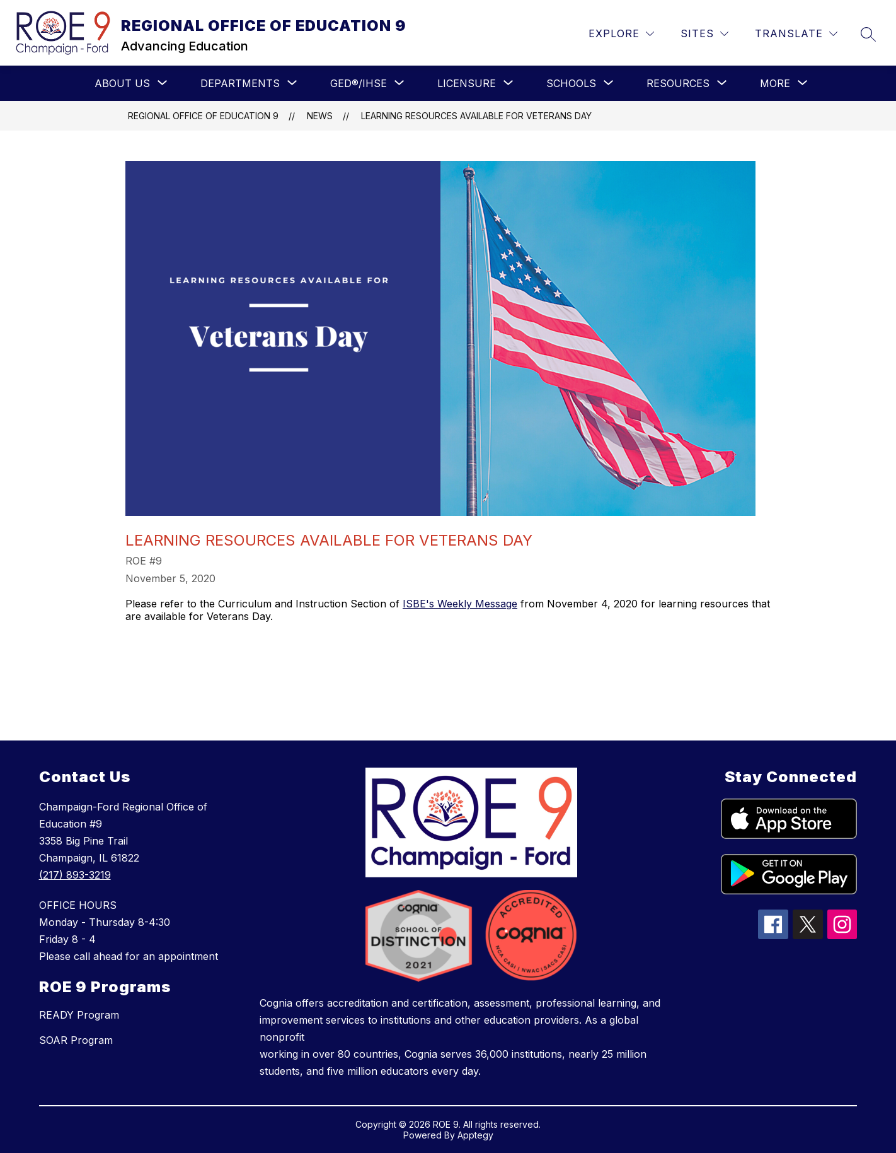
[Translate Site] (796, 34)
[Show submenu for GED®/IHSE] (358, 83)
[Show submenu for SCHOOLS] (571, 83)
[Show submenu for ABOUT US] (122, 83)
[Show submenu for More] (775, 83)
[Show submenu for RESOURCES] (677, 83)
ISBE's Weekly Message (460, 603)
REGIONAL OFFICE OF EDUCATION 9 (203, 115)
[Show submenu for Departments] (240, 83)
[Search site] (868, 34)
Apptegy (475, 1135)
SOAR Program (76, 1040)
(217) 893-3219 (75, 875)
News (320, 115)
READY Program (79, 1015)
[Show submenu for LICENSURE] (466, 83)
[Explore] (621, 34)
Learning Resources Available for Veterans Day (476, 115)
